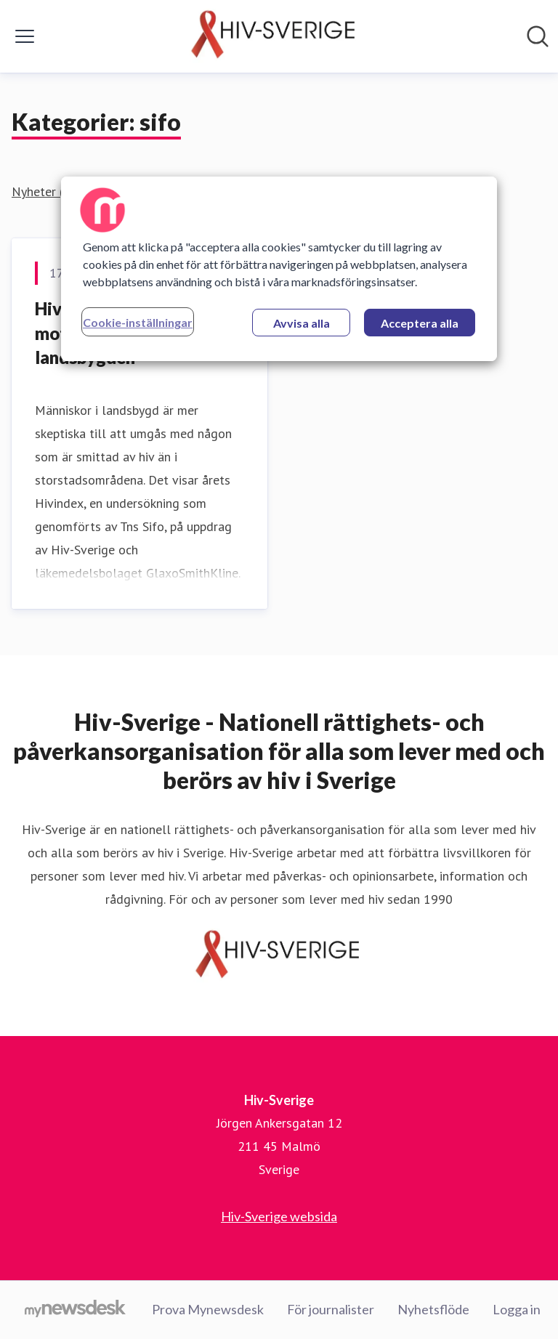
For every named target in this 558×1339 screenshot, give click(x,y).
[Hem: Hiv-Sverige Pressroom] (274, 36)
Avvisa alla (301, 323)
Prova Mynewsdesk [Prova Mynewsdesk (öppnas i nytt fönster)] (208, 1309)
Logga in (517, 1309)
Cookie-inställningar (138, 322)
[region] (279, 269)
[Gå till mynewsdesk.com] (75, 1310)
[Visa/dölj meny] (25, 36)
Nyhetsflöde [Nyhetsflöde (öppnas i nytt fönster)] (433, 1309)
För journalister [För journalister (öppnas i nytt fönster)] (330, 1309)
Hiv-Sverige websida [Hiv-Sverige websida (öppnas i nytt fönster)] (279, 1216)
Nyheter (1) (43, 191)
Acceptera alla (419, 323)
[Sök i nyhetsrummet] (537, 36)
